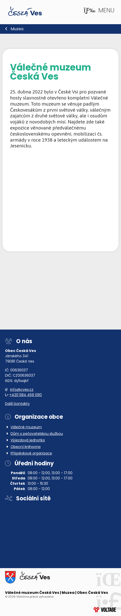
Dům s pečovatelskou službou (37, 434)
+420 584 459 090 (25, 395)
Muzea (17, 29)
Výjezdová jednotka (28, 440)
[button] (99, 10)
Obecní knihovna (26, 447)
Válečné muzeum (26, 427)
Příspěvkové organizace (31, 454)
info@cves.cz (21, 390)
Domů (25, 11)
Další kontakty (17, 404)
